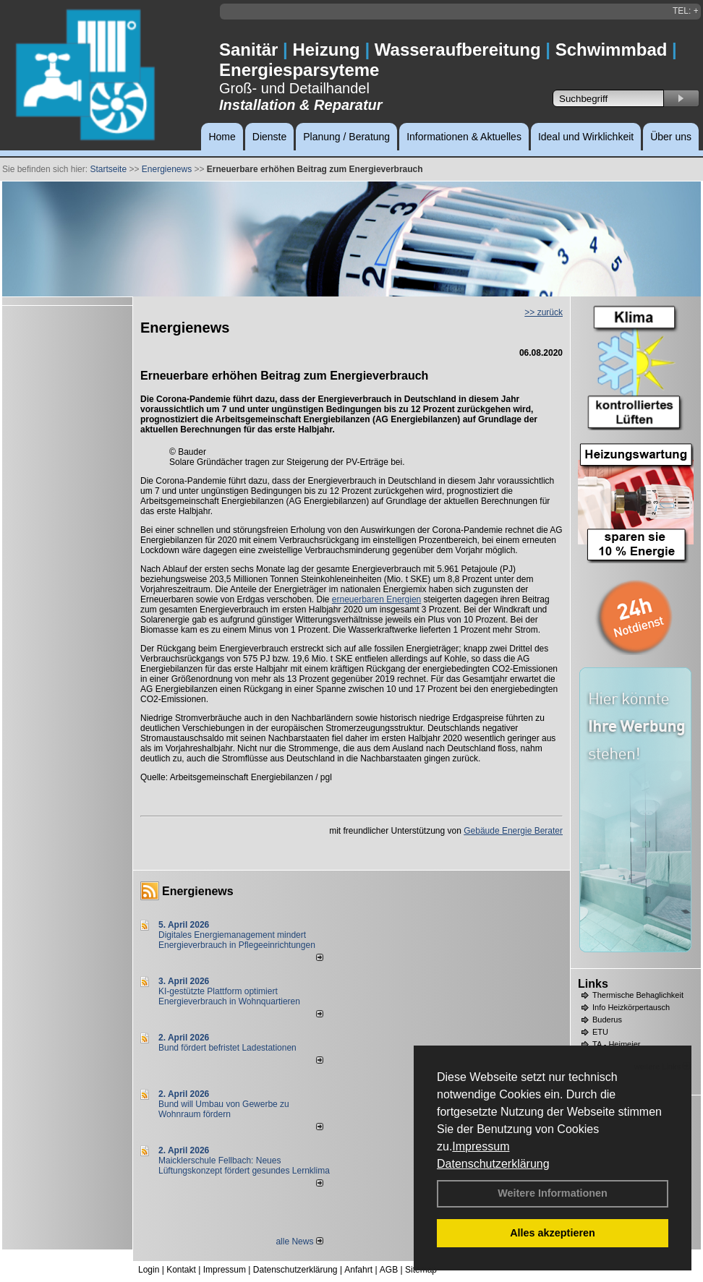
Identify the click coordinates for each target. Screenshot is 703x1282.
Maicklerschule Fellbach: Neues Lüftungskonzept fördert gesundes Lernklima (244, 1165)
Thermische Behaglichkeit (637, 995)
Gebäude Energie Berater (513, 831)
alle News (299, 1241)
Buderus (607, 1019)
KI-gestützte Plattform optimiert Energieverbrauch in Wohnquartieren (229, 996)
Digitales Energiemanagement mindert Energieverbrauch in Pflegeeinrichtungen (236, 940)
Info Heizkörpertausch (631, 1007)
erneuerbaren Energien (376, 599)
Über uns (670, 136)
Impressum (480, 1146)
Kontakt (181, 1270)
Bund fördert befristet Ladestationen (227, 1048)
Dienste (269, 136)
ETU (600, 1031)
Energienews (198, 891)
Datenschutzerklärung (493, 1164)
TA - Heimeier (616, 1044)
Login (148, 1270)
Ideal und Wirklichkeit (586, 136)
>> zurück (543, 312)
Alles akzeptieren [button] (552, 1233)
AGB (389, 1270)
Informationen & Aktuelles (463, 136)
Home (221, 136)
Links (593, 984)
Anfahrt (358, 1270)
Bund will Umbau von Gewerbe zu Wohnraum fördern (223, 1109)
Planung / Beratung (346, 136)
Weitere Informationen (553, 1193)
